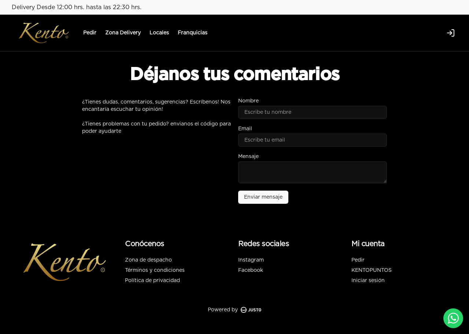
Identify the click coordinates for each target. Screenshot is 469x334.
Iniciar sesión (368, 280)
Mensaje (248, 156)
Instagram (251, 260)
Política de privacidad (152, 280)
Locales (159, 32)
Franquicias (192, 32)
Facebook (250, 270)
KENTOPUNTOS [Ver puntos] (371, 270)
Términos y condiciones (155, 270)
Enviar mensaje (263, 197)
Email (245, 128)
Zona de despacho (148, 260)
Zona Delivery (123, 32)
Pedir (89, 32)
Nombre (248, 101)
